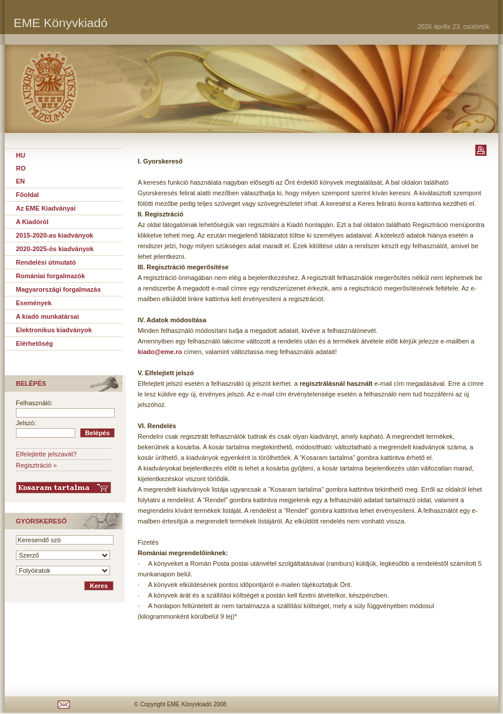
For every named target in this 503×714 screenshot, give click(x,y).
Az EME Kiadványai (45, 208)
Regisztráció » (36, 465)
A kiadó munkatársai (47, 316)
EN (20, 181)
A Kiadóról (32, 221)
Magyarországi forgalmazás (58, 289)
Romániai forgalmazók (50, 275)
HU (20, 155)
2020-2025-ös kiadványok (55, 248)
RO (21, 168)
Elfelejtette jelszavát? (46, 454)
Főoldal (27, 194)
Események (34, 302)
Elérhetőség (34, 343)
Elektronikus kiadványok (54, 329)
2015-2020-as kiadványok (54, 235)
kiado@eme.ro (160, 351)
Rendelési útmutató (46, 262)
